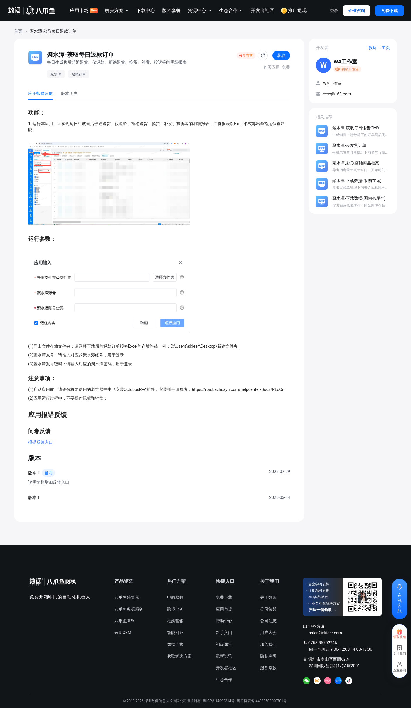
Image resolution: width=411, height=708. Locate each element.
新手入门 (224, 632)
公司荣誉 (268, 609)
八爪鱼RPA (124, 620)
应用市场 (84, 10)
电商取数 (175, 597)
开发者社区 (262, 10)
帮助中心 (224, 620)
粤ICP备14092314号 (219, 701)
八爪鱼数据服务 (128, 609)
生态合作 (231, 10)
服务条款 (268, 667)
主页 (386, 47)
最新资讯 (224, 656)
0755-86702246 (322, 642)
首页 (18, 31)
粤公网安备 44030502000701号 (262, 701)
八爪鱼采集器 (126, 597)
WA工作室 (345, 61)
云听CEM (122, 632)
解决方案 (117, 10)
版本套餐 (171, 10)
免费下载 (224, 597)
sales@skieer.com (325, 632)
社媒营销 (175, 620)
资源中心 (200, 10)
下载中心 (145, 10)
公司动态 (268, 620)
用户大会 (268, 632)
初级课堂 (224, 644)
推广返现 (294, 11)
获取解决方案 (179, 656)
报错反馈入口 (40, 442)
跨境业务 (175, 609)
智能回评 (175, 632)
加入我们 (268, 644)
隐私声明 (268, 656)
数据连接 (175, 644)
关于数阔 (268, 597)
